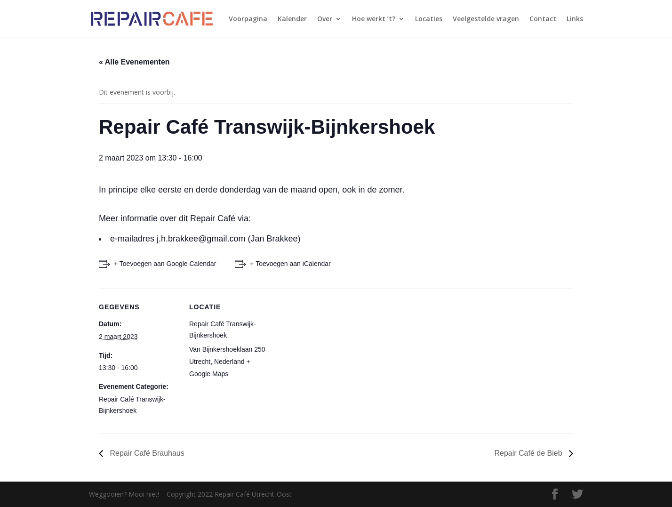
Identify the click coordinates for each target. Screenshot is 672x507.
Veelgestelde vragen (486, 19)
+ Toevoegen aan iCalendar (290, 263)
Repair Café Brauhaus (146, 453)
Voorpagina (248, 19)
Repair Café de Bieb (529, 453)
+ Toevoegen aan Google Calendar (165, 263)
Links (575, 19)
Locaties (428, 19)
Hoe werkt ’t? (373, 19)
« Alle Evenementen (134, 62)
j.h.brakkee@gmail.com (201, 238)
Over (324, 19)
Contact (542, 19)
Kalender (292, 19)
